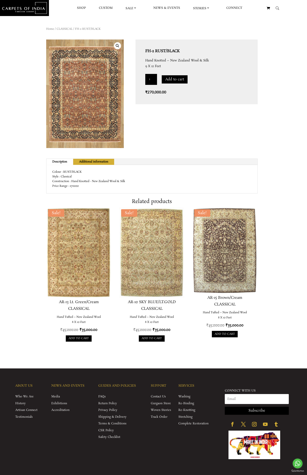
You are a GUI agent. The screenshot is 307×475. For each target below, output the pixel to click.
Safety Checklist (109, 437)
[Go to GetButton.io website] (297, 471)
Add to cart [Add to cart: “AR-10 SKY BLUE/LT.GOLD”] (152, 338)
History (20, 403)
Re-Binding (186, 403)
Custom (106, 8)
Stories (199, 8)
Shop (81, 8)
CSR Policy (106, 430)
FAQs (102, 396)
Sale (129, 8)
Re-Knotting (186, 410)
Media (55, 396)
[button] (117, 45)
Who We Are (24, 396)
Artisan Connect (26, 410)
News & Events (166, 8)
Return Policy (107, 403)
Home (50, 29)
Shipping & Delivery (112, 417)
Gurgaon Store (161, 403)
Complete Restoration (193, 423)
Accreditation (60, 410)
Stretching (185, 417)
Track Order (159, 417)
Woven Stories (161, 410)
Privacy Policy (107, 410)
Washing (184, 396)
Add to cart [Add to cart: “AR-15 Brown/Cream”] (225, 334)
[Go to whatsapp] (297, 463)
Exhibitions (59, 403)
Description (59, 162)
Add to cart (174, 79)
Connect (234, 8)
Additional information (93, 162)
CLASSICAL (64, 29)
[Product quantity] (151, 79)
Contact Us (158, 396)
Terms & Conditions (112, 423)
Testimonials (24, 417)
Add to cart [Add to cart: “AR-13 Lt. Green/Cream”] (79, 338)
